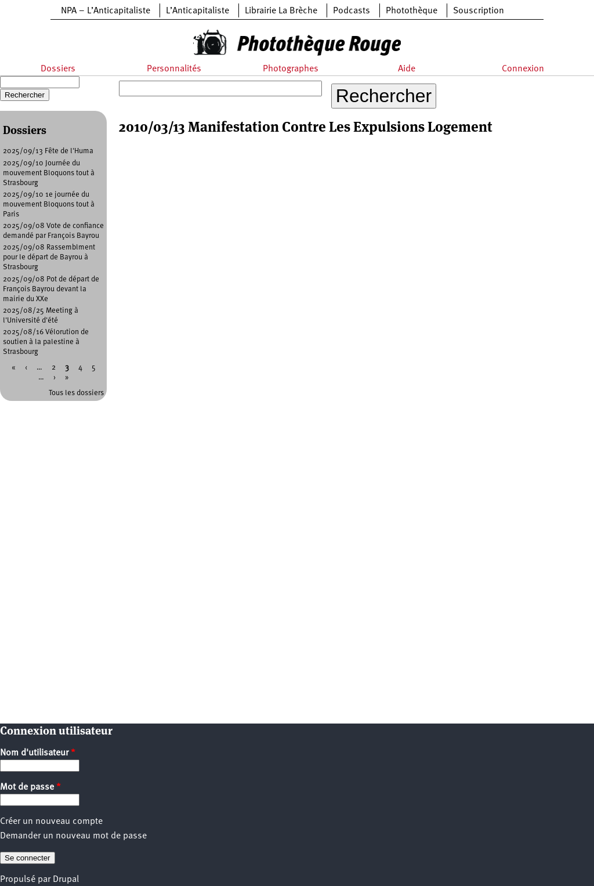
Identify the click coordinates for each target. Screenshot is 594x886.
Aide (406, 69)
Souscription (478, 11)
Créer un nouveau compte (51, 821)
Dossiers (58, 69)
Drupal (66, 879)
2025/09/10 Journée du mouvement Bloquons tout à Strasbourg (49, 173)
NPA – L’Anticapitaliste (105, 11)
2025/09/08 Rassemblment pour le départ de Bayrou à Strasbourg (49, 257)
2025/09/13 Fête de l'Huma (48, 151)
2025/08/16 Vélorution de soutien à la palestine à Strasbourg (46, 342)
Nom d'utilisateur (37, 753)
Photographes (290, 69)
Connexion (523, 69)
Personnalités (174, 69)
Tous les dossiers (76, 393)
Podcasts (351, 11)
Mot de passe (30, 787)
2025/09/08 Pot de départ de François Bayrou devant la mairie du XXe (51, 289)
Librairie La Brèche (281, 11)
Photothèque (411, 11)
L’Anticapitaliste (197, 11)
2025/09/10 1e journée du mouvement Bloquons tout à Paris (49, 204)
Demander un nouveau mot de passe (73, 836)
